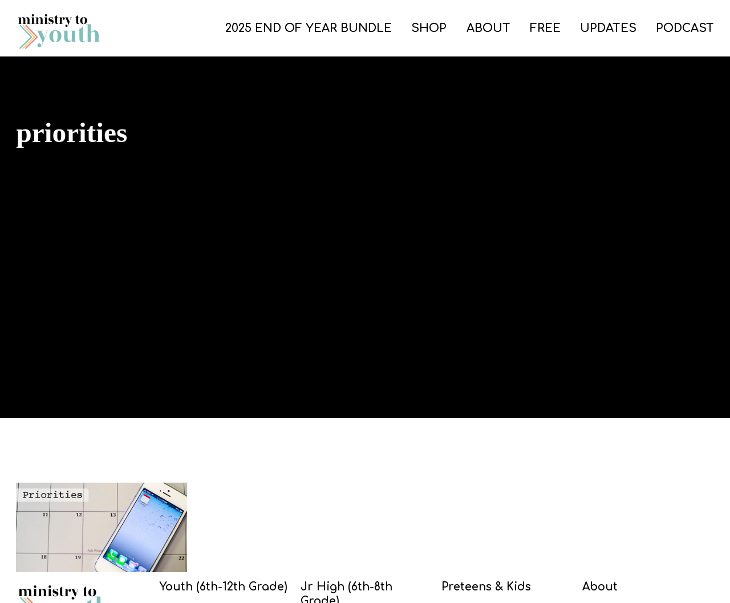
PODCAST (685, 28)
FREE (545, 28)
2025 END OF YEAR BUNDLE (308, 28)
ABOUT (488, 28)
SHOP (429, 28)
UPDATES (608, 28)
